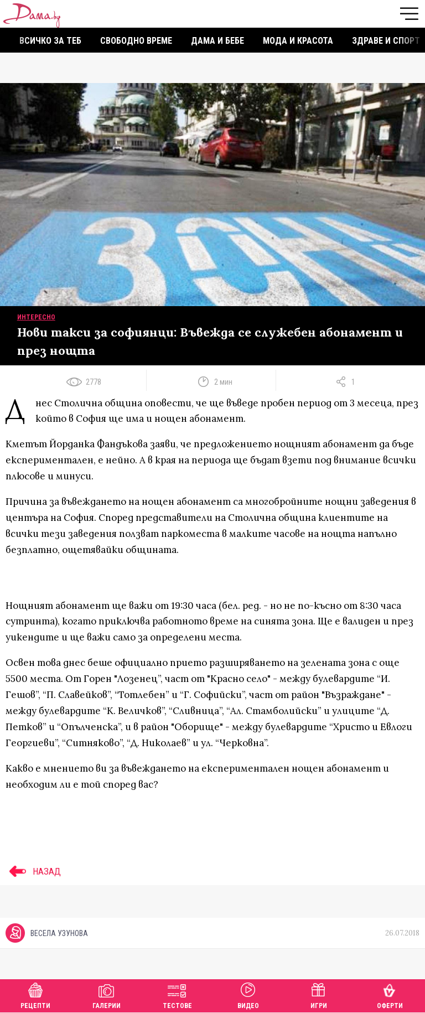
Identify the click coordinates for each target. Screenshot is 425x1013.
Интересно (36, 317)
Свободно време (136, 40)
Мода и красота (298, 40)
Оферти (390, 994)
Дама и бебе (217, 40)
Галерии (106, 994)
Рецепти (35, 994)
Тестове (177, 994)
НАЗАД (33, 871)
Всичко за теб (50, 40)
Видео (248, 994)
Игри (318, 994)
